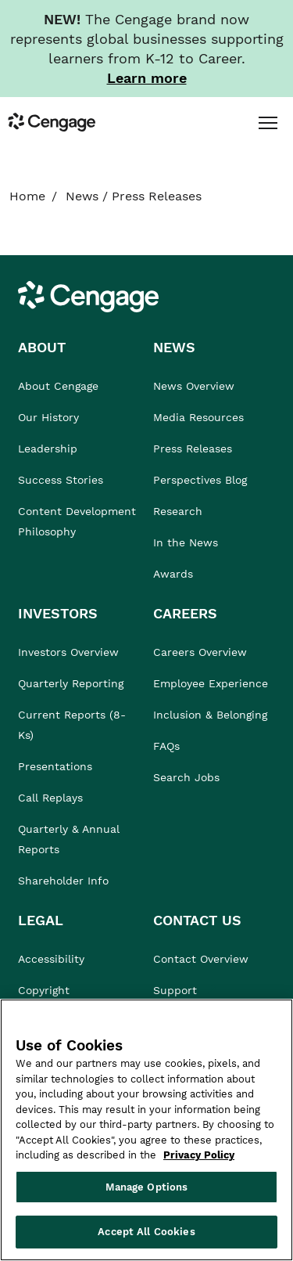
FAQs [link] (166, 746)
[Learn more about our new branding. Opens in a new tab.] (147, 78)
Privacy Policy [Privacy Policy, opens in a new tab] (198, 1155)
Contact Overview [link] (200, 959)
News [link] (82, 196)
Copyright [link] (44, 990)
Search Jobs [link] (186, 777)
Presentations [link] (55, 766)
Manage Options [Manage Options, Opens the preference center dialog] (146, 1187)
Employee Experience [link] (210, 683)
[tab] (267, 122)
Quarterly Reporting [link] (70, 683)
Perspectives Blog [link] (200, 480)
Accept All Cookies (146, 1232)
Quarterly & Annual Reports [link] (69, 839)
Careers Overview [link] (200, 652)
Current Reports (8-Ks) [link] (72, 724)
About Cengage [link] (58, 386)
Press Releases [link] (192, 448)
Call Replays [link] (50, 797)
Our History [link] (48, 417)
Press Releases (157, 196)
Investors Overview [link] (68, 652)
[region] (146, 1130)
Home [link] (27, 196)
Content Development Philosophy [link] (77, 521)
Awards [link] (173, 573)
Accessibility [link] (51, 959)
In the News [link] (185, 542)
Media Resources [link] (198, 417)
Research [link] (177, 511)
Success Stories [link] (60, 480)
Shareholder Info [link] (63, 880)
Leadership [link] (47, 448)
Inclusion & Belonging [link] (210, 714)
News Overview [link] (193, 386)
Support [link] (177, 990)
